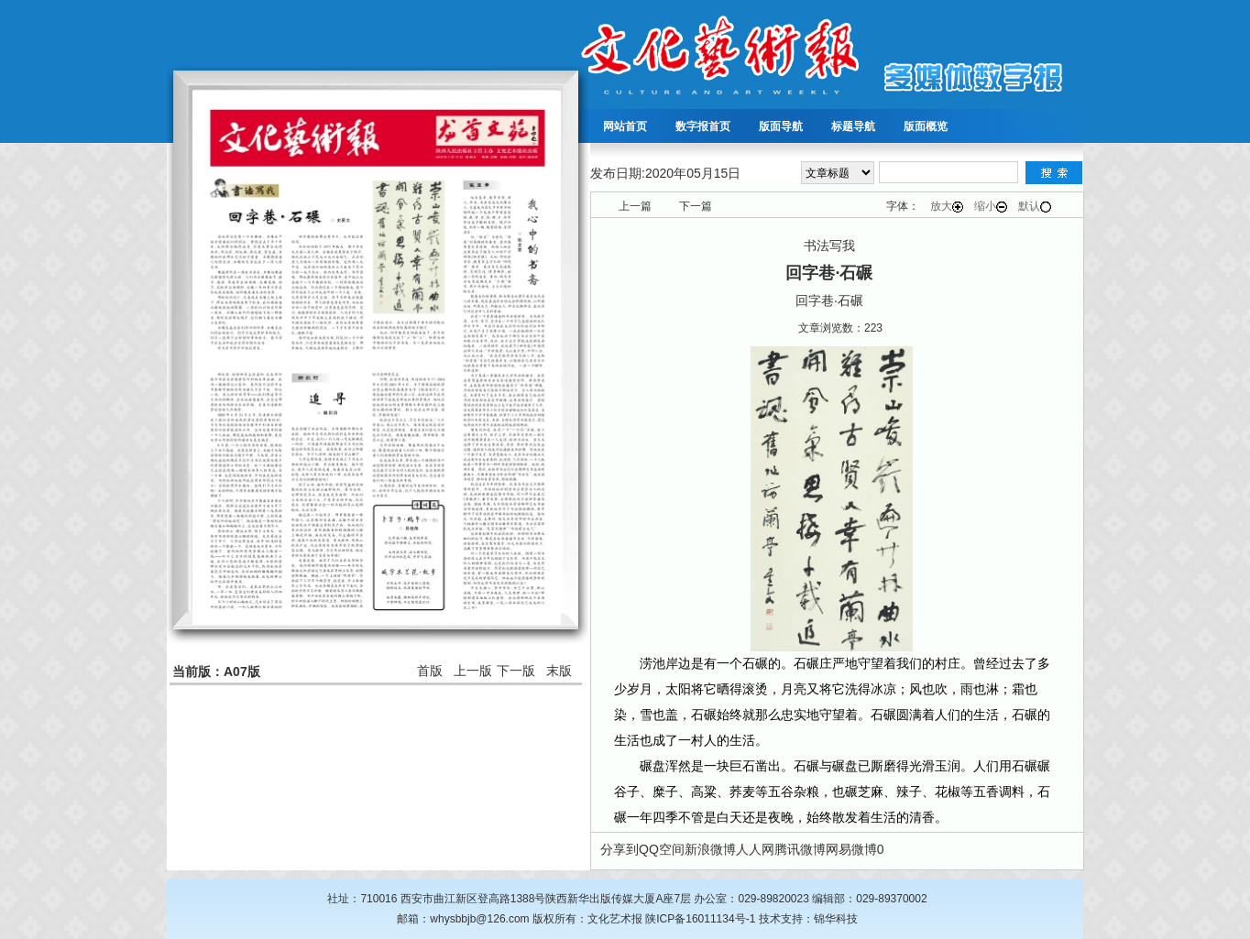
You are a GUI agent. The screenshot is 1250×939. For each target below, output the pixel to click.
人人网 (755, 849)
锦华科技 (836, 918)
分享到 (619, 849)
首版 (430, 670)
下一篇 (695, 206)
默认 (1034, 206)
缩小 (990, 206)
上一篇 (635, 206)
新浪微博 (710, 849)
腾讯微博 (800, 849)
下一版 (516, 670)
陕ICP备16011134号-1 (700, 918)
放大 (946, 206)
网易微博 (851, 849)
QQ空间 (662, 849)
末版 (559, 670)
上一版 (473, 670)
